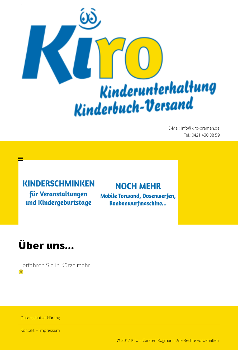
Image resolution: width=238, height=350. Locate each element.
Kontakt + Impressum (40, 330)
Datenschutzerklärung (40, 317)
